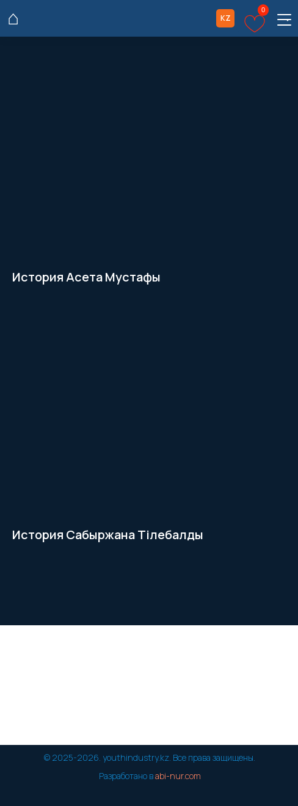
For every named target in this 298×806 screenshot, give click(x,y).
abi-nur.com (178, 776)
